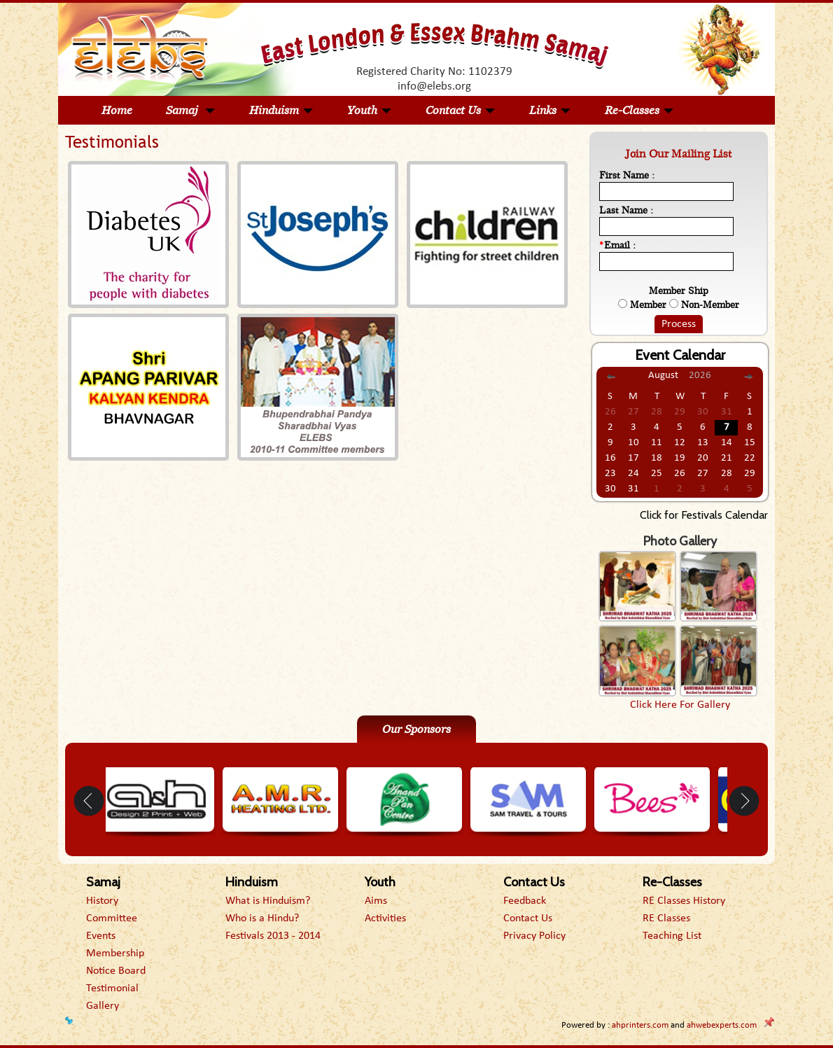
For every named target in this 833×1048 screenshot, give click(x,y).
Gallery (102, 1006)
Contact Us (461, 110)
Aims (376, 901)
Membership (115, 953)
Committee (111, 918)
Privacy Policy (534, 936)
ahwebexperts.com (722, 1025)
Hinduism (281, 110)
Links (550, 110)
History (102, 901)
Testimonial (112, 988)
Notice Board (116, 971)
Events (100, 936)
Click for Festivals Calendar (704, 515)
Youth (369, 110)
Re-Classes (639, 110)
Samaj (191, 110)
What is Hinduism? (267, 901)
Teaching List (672, 936)
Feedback (524, 901)
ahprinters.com (640, 1025)
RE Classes (666, 918)
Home (117, 110)
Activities (385, 918)
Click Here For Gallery (680, 705)
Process (679, 324)
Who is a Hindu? (262, 918)
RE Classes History (684, 901)
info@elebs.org (434, 86)
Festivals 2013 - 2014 (273, 936)
